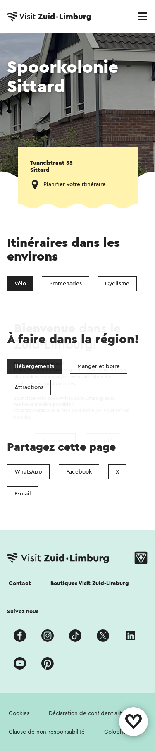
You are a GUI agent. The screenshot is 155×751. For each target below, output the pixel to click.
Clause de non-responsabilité (47, 732)
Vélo (20, 284)
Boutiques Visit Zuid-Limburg (89, 583)
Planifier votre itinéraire (74, 184)
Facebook (79, 472)
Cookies (19, 713)
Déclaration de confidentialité (87, 713)
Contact (20, 583)
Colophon (117, 732)
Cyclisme (117, 284)
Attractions (28, 387)
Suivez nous (22, 612)
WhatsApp (28, 472)
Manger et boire (98, 366)
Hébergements (34, 366)
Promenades (65, 284)
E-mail (22, 494)
